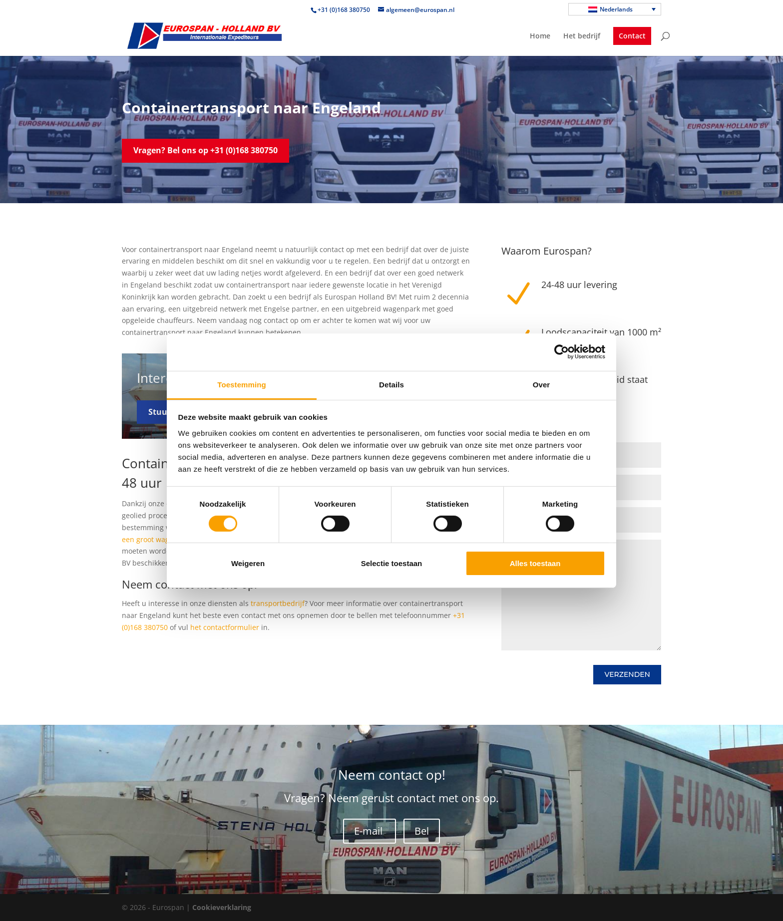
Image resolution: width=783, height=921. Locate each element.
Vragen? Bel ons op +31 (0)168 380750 (205, 150)
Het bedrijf (581, 36)
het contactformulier (224, 627)
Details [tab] (391, 384)
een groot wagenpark (157, 539)
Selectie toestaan (391, 563)
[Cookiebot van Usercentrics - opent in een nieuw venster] (561, 351)
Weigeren (248, 563)
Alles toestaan (535, 563)
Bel (421, 831)
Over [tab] (541, 384)
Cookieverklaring (221, 907)
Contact (632, 35)
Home (540, 36)
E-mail (369, 831)
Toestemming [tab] (241, 384)
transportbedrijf (278, 603)
